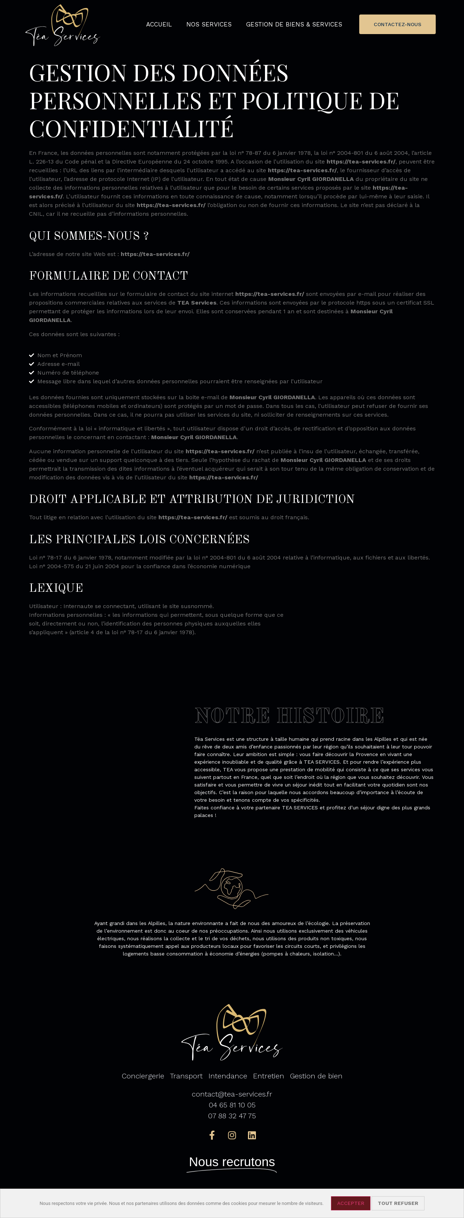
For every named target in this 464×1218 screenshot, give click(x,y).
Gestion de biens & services (294, 24)
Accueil (159, 24)
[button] (397, 24)
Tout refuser (398, 1203)
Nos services (209, 24)
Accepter (350, 1203)
